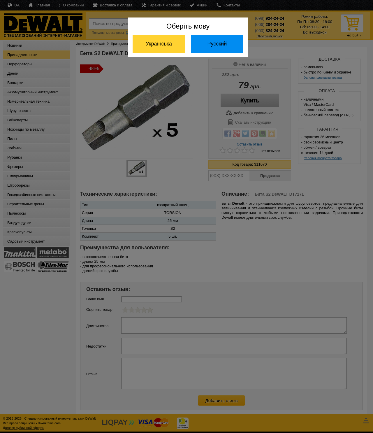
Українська (159, 44)
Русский (217, 44)
